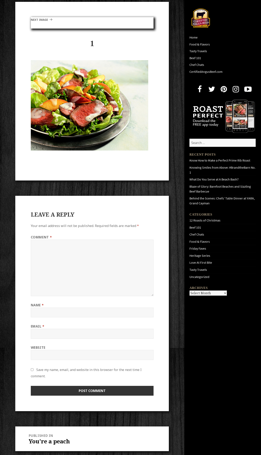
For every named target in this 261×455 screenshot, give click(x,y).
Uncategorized (199, 277)
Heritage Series (199, 256)
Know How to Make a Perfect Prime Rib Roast (219, 160)
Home (193, 37)
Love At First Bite (200, 262)
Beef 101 (195, 58)
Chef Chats (196, 65)
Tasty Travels (198, 51)
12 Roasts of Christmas (204, 220)
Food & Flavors (199, 44)
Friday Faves (197, 248)
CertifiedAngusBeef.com (205, 72)
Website (38, 347)
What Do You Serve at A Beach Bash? (214, 179)
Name (37, 305)
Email (37, 326)
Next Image (41, 19)
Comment (41, 237)
